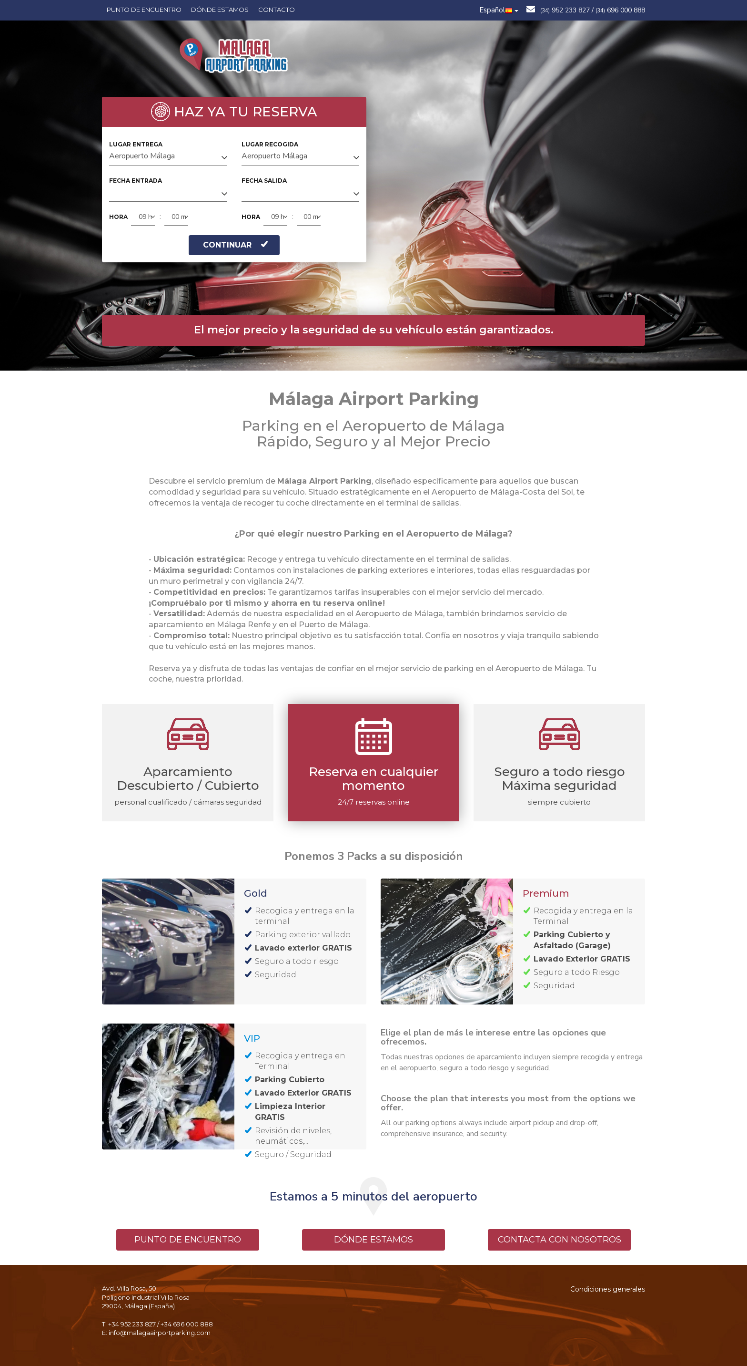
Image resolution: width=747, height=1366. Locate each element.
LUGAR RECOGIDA (270, 144)
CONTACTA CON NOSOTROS (559, 1239)
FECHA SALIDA (264, 180)
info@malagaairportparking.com (160, 1332)
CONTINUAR (235, 244)
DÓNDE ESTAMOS (373, 1239)
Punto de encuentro (144, 9)
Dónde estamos (220, 9)
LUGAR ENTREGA (135, 144)
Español (498, 10)
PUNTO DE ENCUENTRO (187, 1239)
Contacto (276, 9)
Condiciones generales (607, 1289)
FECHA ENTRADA (135, 180)
